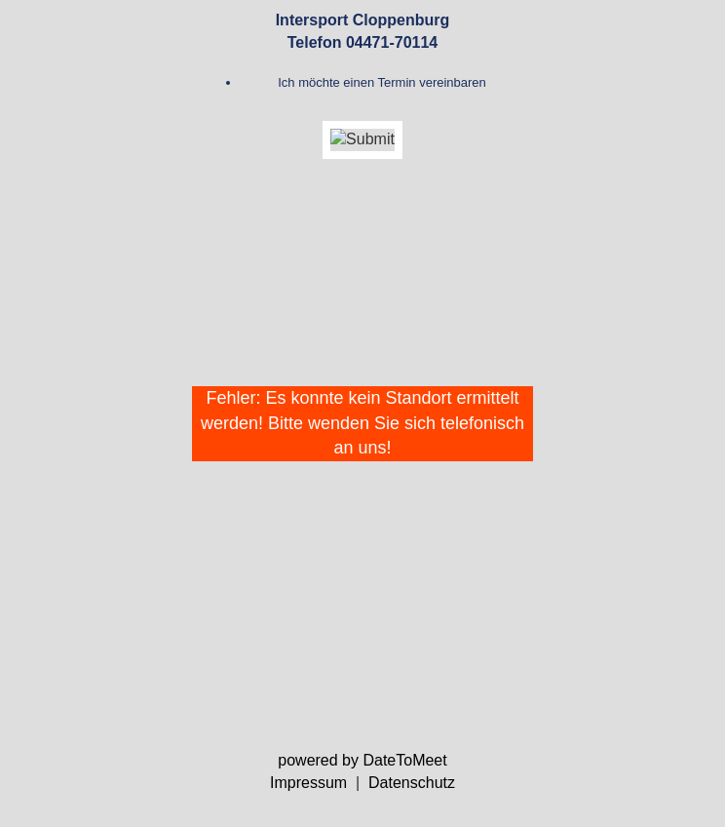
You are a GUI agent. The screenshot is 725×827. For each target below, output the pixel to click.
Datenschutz (411, 782)
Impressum (308, 782)
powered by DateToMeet (362, 760)
